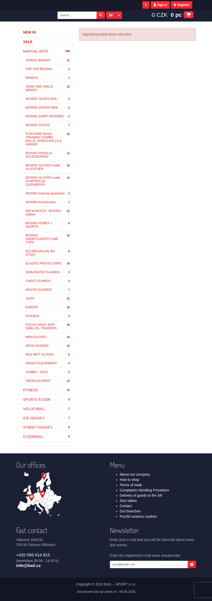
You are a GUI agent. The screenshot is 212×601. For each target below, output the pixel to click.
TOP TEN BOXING (48, 69)
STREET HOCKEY (46, 427)
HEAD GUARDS (48, 346)
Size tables (128, 501)
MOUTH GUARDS (48, 290)
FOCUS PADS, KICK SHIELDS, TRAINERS (48, 326)
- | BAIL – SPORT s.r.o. (36, 16)
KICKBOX (48, 316)
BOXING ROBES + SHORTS (48, 224)
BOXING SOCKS (48, 125)
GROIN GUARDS (48, 381)
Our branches (130, 511)
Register (181, 5)
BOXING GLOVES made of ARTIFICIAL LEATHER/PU (48, 181)
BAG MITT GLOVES (48, 355)
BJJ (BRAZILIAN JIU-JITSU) (48, 252)
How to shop (129, 480)
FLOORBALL (46, 437)
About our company (135, 474)
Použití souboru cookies (138, 516)
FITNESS (46, 390)
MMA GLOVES (48, 337)
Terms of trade (131, 485)
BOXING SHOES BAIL (48, 99)
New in (29, 32)
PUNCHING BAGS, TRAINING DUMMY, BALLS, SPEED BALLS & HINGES (48, 139)
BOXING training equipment (48, 193)
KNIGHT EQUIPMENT (48, 363)
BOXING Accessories (48, 202)
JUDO (48, 298)
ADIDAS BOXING (48, 60)
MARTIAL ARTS (46, 51)
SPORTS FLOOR (46, 400)
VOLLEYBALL (46, 409)
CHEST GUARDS (48, 281)
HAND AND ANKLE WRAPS (48, 88)
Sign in (160, 5)
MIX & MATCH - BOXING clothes (48, 212)
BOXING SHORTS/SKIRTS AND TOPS (48, 239)
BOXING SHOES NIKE (48, 108)
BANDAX (48, 78)
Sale (27, 42)
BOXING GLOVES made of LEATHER (48, 167)
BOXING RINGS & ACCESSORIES (48, 154)
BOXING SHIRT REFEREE (48, 116)
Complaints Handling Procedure (144, 490)
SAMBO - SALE (48, 372)
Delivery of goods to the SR (141, 495)
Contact (126, 506)
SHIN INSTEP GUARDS (48, 272)
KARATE (48, 307)
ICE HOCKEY (46, 418)
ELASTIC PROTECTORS (48, 263)
